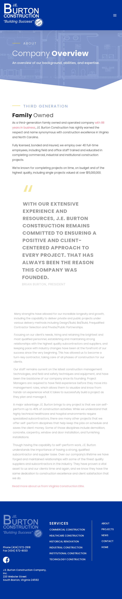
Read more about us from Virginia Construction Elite (48, 486)
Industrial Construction (65, 547)
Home (105, 547)
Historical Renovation (64, 541)
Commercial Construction (67, 529)
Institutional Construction (67, 553)
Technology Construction (67, 559)
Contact (107, 541)
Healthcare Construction (66, 535)
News (105, 535)
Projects (108, 529)
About (105, 523)
